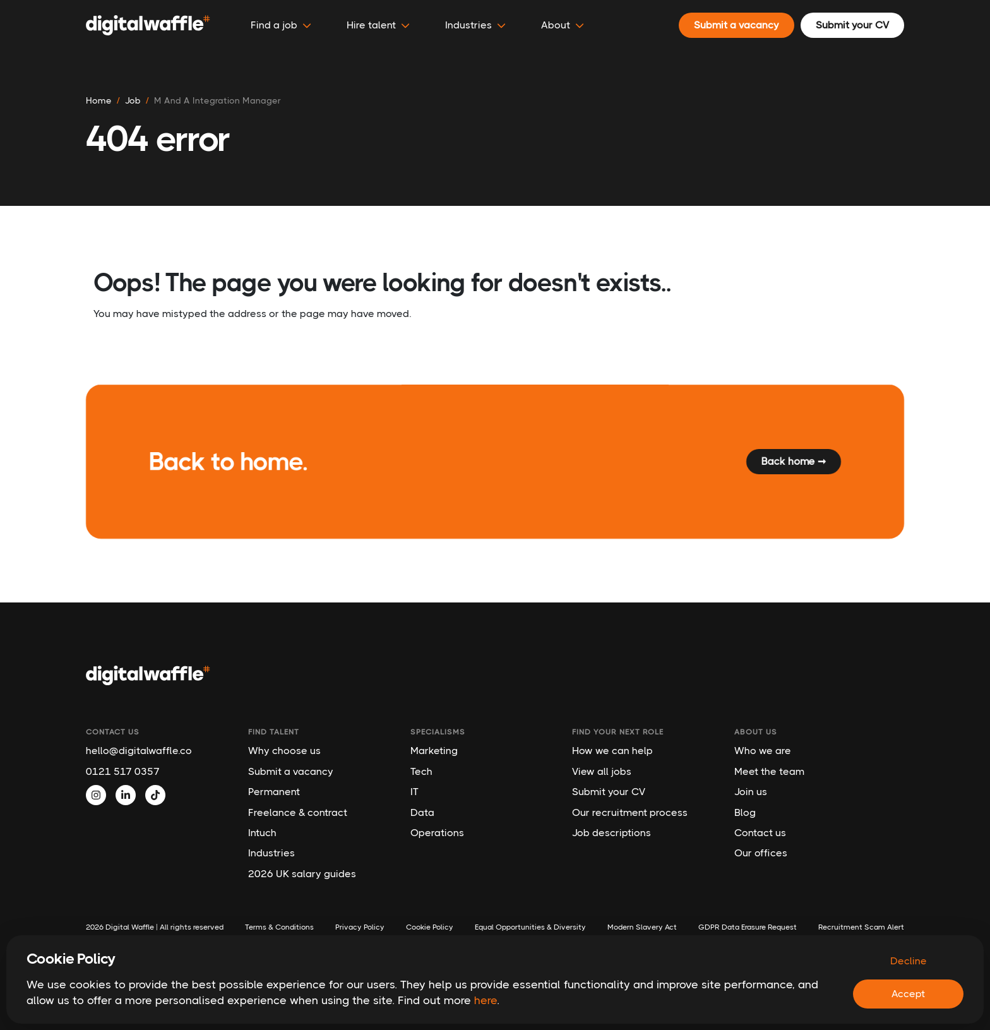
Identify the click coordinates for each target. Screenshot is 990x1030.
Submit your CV (608, 792)
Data (422, 812)
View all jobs (601, 771)
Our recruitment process (630, 812)
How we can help (612, 751)
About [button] (562, 25)
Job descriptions (611, 833)
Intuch (262, 833)
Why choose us (284, 751)
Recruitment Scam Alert (861, 927)
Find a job (281, 25)
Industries (271, 853)
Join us (750, 792)
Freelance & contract (297, 812)
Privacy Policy (360, 927)
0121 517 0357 (123, 771)
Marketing (434, 751)
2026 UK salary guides (302, 874)
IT (414, 792)
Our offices (760, 853)
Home (99, 100)
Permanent (274, 792)
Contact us (760, 833)
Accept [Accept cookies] (908, 994)
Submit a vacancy (290, 771)
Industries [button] (475, 25)
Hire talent (378, 25)
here (485, 1000)
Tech (421, 771)
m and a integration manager (217, 100)
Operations (437, 833)
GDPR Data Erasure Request (747, 927)
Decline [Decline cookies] (908, 961)
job (133, 100)
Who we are (762, 751)
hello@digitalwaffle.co (139, 751)
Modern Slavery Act (642, 927)
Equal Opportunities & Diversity (530, 927)
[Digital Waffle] (148, 25)
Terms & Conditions (279, 927)
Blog (745, 812)
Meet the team (769, 771)
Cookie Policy (429, 927)
